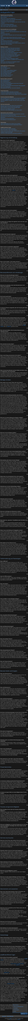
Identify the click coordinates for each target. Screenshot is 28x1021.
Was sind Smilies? (4, 69)
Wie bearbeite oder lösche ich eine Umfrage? (9, 53)
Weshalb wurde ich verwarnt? (6, 57)
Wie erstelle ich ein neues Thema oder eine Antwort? (10, 48)
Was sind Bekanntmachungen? (6, 72)
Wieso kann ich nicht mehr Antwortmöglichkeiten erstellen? (11, 52)
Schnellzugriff (7, 6)
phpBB (10, 1018)
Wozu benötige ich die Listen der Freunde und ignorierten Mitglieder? (13, 98)
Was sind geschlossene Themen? (7, 74)
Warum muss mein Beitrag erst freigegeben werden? (10, 61)
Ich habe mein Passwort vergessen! (7, 24)
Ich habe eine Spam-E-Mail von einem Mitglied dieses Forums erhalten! (14, 94)
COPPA (13, 190)
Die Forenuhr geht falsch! (5, 33)
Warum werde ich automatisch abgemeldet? (9, 25)
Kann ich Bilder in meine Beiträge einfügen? (9, 70)
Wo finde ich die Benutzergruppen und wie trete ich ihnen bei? (12, 83)
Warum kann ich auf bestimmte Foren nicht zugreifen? (10, 54)
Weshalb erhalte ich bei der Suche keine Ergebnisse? (10, 106)
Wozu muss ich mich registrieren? (7, 16)
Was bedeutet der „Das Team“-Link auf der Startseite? (10, 87)
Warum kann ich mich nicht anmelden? (8, 20)
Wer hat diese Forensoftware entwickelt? (8, 128)
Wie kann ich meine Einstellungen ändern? (8, 30)
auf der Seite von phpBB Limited (17, 963)
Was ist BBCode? (4, 66)
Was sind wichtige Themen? (6, 73)
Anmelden (8, 7)
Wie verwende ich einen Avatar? (6, 40)
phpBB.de (9, 326)
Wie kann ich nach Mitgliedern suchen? (8, 108)
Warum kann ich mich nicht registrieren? (8, 18)
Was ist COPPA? (4, 17)
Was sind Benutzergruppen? (6, 82)
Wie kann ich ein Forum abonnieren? (7, 118)
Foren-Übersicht (4, 9)
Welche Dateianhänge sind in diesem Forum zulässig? (10, 123)
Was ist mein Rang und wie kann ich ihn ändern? (9, 41)
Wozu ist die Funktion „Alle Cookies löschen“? (9, 26)
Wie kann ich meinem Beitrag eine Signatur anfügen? (10, 50)
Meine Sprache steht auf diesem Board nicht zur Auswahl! (11, 37)
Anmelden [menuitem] (27, 6)
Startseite (3, 5)
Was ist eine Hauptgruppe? (6, 86)
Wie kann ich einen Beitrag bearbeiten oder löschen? (10, 49)
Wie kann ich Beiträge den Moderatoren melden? (10, 58)
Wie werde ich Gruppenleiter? (6, 84)
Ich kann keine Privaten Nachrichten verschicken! (10, 91)
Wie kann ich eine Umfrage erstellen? (7, 51)
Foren (9, 6)
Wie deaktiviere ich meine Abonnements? (8, 119)
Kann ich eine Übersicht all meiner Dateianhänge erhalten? (11, 124)
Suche (2, 7)
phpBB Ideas (6, 972)
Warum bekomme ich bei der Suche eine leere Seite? (10, 107)
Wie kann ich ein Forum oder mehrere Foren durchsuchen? (11, 105)
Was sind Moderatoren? (5, 81)
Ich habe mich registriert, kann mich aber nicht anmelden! (11, 19)
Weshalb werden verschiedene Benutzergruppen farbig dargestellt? (13, 85)
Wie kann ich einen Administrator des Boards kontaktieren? (11, 133)
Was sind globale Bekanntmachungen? (8, 71)
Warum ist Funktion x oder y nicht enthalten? (9, 129)
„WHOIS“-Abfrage (10, 983)
